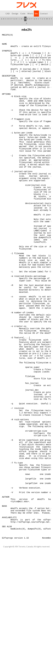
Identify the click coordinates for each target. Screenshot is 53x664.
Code (22, 13)
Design (15, 13)
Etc (36, 13)
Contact (44, 13)
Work (30, 13)
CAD (7, 13)
